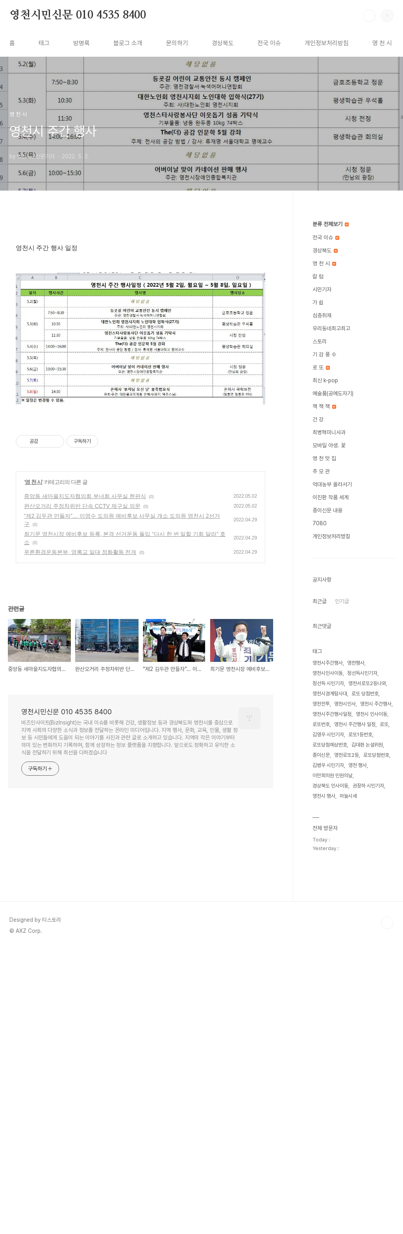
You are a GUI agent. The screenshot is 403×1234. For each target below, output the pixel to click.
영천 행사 (357, 765)
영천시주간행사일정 (331, 714)
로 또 (321, 367)
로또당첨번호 (376, 755)
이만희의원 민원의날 (332, 775)
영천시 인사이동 (371, 714)
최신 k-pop (325, 380)
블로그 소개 (127, 43)
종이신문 (321, 755)
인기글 (342, 601)
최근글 (319, 601)
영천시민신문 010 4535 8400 (77, 15)
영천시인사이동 (327, 673)
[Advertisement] (140, 290)
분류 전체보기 (330, 224)
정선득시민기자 (362, 673)
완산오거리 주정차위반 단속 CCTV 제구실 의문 (82, 856)
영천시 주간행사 (376, 704)
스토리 (319, 341)
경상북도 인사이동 (330, 786)
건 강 (318, 419)
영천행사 (355, 663)
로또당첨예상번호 (329, 745)
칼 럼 (318, 276)
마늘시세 (348, 796)
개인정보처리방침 (327, 43)
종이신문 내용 (327, 510)
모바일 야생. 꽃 (329, 445)
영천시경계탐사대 (329, 694)
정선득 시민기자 (328, 683)
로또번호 (321, 724)
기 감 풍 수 (324, 354)
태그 (44, 43)
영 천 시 (382, 43)
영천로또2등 (346, 755)
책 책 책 (324, 406)
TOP (387, 1207)
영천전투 (321, 704)
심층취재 (321, 315)
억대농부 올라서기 (332, 484)
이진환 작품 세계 (330, 497)
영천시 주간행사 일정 (354, 724)
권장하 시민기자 (368, 786)
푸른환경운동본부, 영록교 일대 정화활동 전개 (80, 902)
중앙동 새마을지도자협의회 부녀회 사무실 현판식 (85, 846)
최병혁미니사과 (329, 432)
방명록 (81, 43)
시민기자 (321, 289)
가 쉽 (318, 302)
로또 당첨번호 (365, 694)
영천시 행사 (323, 796)
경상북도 (223, 43)
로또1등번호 (360, 734)
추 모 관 (321, 471)
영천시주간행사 (327, 663)
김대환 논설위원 (367, 745)
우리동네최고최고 (331, 328)
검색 (369, 16)
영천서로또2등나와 (367, 683)
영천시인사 (345, 704)
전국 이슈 (269, 43)
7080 (319, 523)
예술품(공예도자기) (332, 393)
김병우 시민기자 (328, 765)
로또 (384, 724)
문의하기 (177, 43)
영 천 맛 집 (324, 458)
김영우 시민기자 (328, 734)
